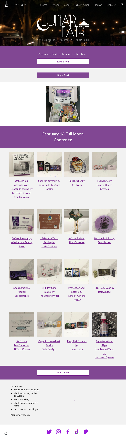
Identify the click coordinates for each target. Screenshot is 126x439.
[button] (122, 5)
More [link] (109, 4)
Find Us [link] (98, 4)
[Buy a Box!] (63, 75)
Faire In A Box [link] (81, 4)
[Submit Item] (63, 61)
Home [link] (43, 4)
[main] (63, 54)
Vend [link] (67, 4)
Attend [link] (56, 4)
